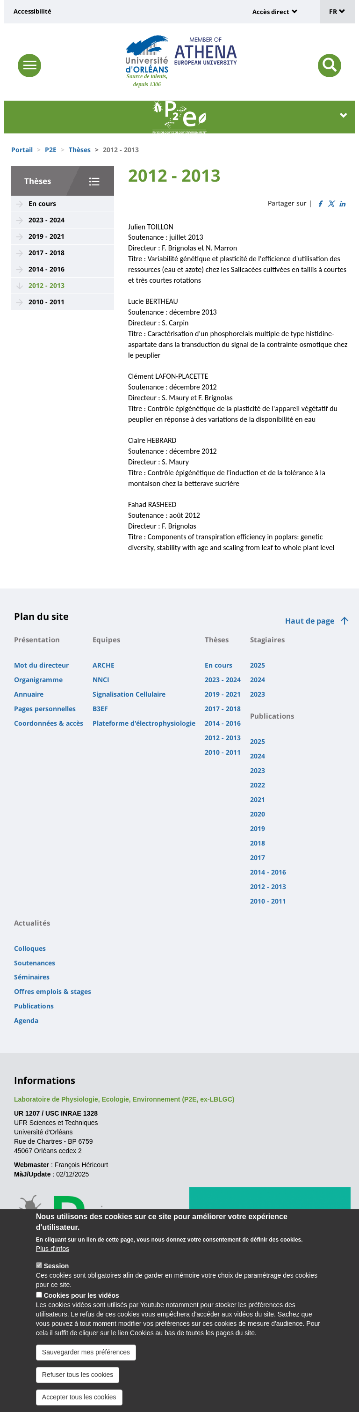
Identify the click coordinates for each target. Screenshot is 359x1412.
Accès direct (270, 11)
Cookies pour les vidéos (81, 1307)
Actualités (32, 922)
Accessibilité (32, 11)
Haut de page (309, 621)
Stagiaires (267, 639)
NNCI (101, 679)
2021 (257, 799)
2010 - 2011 (47, 301)
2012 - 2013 (47, 285)
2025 (257, 665)
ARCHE (104, 665)
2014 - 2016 (47, 269)
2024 (257, 679)
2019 (257, 828)
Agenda (26, 1020)
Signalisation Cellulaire (129, 694)
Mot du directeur (41, 665)
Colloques (30, 948)
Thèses (80, 149)
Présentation (37, 639)
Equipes (106, 639)
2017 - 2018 (47, 252)
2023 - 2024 (47, 219)
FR (337, 11)
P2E (51, 149)
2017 (257, 857)
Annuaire (28, 694)
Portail (22, 149)
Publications (272, 716)
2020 (257, 813)
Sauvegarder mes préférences (86, 1364)
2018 (257, 842)
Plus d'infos (52, 1260)
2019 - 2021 (47, 236)
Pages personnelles (45, 708)
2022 (257, 784)
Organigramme (38, 679)
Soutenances (34, 962)
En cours (42, 203)
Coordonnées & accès (48, 723)
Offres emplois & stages (52, 991)
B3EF (100, 708)
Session (56, 1277)
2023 (257, 694)
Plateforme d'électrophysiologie (144, 723)
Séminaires (32, 976)
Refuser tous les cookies (78, 1386)
